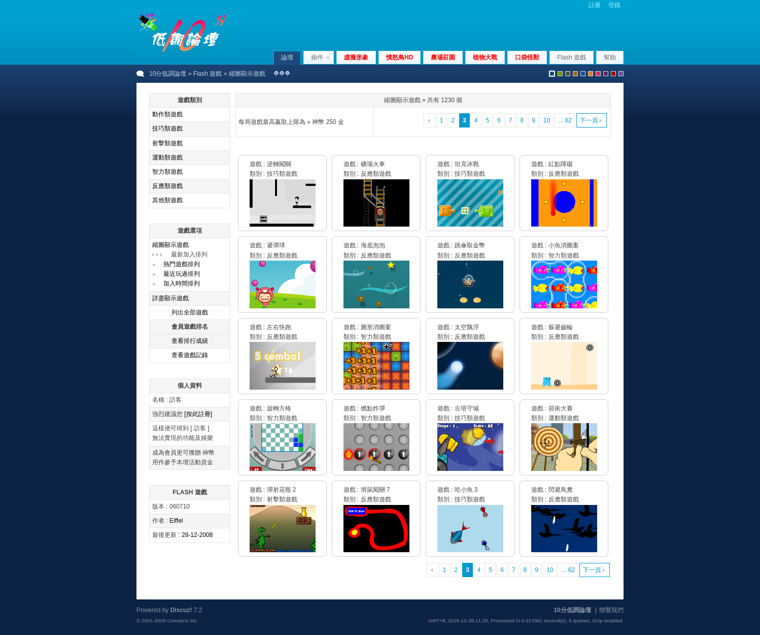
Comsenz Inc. (182, 620)
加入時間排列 (181, 283)
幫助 (610, 57)
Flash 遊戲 (207, 73)
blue (582, 73)
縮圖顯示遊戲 (170, 244)
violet (621, 73)
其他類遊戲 (167, 200)
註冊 (595, 5)
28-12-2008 (197, 534)
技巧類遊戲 (167, 128)
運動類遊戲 (167, 157)
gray (567, 73)
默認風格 (552, 74)
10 (546, 120)
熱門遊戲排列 (181, 264)
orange (590, 73)
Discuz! (181, 610)
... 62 (565, 120)
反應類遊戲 (167, 185)
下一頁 (589, 120)
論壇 (287, 57)
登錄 (614, 5)
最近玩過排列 (181, 273)
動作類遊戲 (167, 114)
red (613, 73)
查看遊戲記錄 (189, 355)
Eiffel (176, 520)
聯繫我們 (611, 610)
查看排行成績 (189, 340)
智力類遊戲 (167, 171)
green (560, 73)
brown (575, 73)
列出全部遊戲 (189, 312)
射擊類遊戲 (167, 143)
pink (598, 73)
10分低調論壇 (167, 73)
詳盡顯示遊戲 (170, 298)
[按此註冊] (198, 414)
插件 (317, 57)
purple (605, 73)
